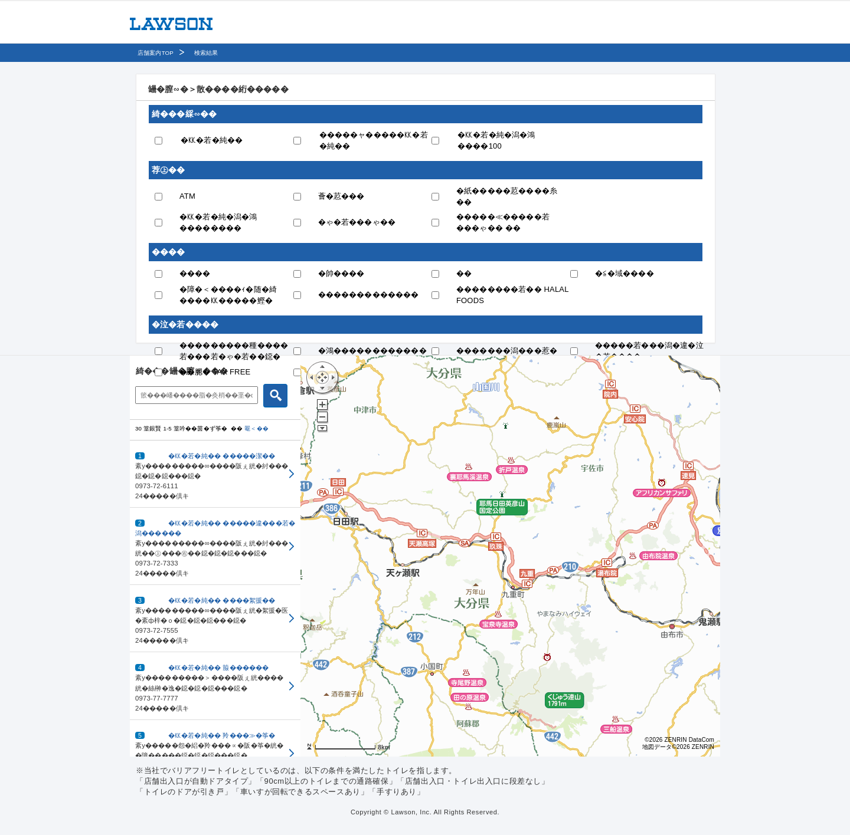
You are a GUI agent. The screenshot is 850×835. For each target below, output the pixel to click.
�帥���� (341, 273)
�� (464, 273)
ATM (187, 196)
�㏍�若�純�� (212, 140)
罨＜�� (256, 428)
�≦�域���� (624, 273)
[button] (215, 474)
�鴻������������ (372, 350)
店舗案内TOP (156, 53)
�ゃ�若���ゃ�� (357, 222)
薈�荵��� (341, 196)
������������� (368, 294)
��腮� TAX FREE (214, 371)
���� (195, 273)
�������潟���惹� (506, 350)
